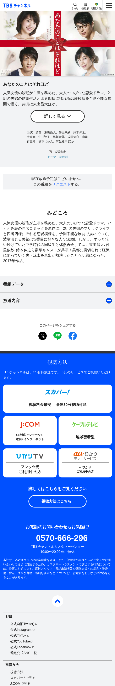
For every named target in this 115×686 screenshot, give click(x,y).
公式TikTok (18, 635)
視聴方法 (96, 8)
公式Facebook (20, 647)
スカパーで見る (22, 678)
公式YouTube (20, 641)
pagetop (57, 601)
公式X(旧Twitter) (22, 624)
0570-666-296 (62, 538)
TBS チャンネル (16, 5)
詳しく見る (54, 116)
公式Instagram (21, 629)
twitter (42, 336)
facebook (73, 336)
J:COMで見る (20, 683)
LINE (57, 336)
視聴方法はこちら (56, 501)
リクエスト (61, 184)
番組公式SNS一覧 (23, 653)
